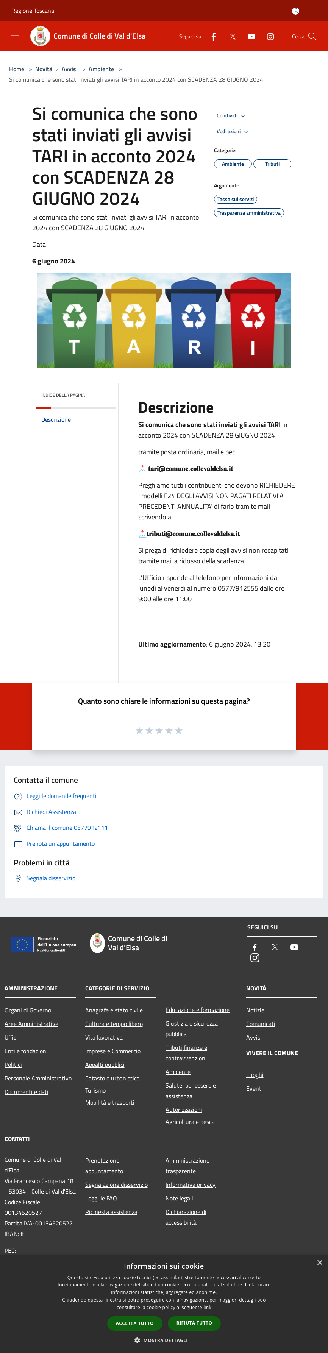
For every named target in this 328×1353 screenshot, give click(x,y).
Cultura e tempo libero (114, 1023)
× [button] (319, 1263)
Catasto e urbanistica (112, 1078)
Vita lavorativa (104, 1037)
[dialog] (164, 1304)
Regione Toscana (32, 10)
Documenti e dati (26, 1091)
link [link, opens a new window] (207, 1307)
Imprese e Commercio (113, 1050)
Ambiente (101, 68)
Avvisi (70, 68)
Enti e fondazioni (26, 1050)
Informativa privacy (191, 1184)
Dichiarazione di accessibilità (186, 1217)
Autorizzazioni (184, 1109)
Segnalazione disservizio (116, 1184)
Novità (43, 68)
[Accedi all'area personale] (295, 11)
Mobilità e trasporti (109, 1102)
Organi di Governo (28, 1010)
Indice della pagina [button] (63, 395)
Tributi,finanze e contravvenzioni (186, 1053)
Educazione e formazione (198, 1009)
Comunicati (260, 1023)
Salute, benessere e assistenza (191, 1090)
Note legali (179, 1198)
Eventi (254, 1088)
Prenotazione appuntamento (104, 1165)
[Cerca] (312, 36)
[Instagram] (267, 36)
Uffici (11, 1037)
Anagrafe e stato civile (114, 1010)
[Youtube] (248, 36)
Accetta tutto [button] (135, 1323)
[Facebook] (210, 36)
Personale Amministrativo (38, 1078)
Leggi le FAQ (101, 1198)
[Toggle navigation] (15, 35)
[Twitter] (229, 36)
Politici (13, 1064)
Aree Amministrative (31, 1023)
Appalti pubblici (105, 1064)
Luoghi (255, 1074)
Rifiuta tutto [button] (194, 1323)
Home (16, 68)
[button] (164, 1340)
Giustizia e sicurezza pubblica (192, 1028)
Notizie (255, 1010)
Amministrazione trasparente (187, 1165)
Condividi (232, 115)
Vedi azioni (234, 131)
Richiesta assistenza (111, 1211)
